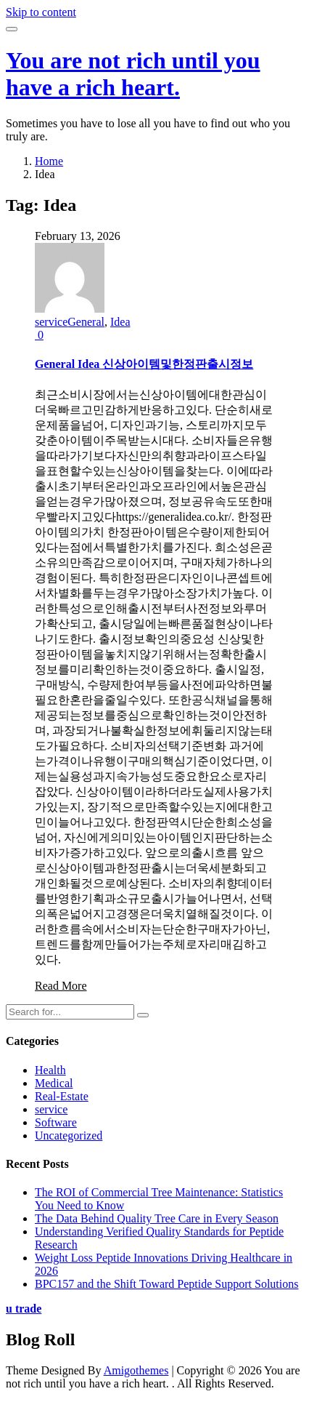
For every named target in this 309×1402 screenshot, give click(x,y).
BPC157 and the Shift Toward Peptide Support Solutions (166, 1284)
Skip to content (41, 12)
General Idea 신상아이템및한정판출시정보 (144, 364)
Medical (54, 1083)
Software (56, 1122)
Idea (120, 322)
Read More (61, 986)
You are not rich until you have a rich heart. (133, 73)
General (85, 322)
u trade (23, 1308)
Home (49, 161)
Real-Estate (61, 1096)
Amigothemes (136, 1370)
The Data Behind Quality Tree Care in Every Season (157, 1218)
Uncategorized (68, 1135)
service (51, 322)
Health (50, 1070)
